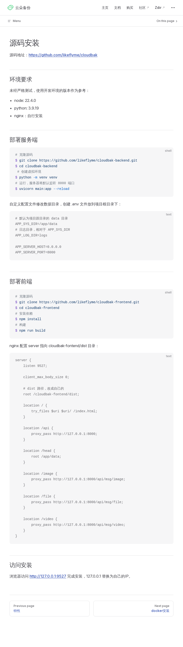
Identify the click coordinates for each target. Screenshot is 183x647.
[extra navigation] (173, 7)
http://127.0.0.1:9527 (48, 576)
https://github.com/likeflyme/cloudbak (63, 54)
